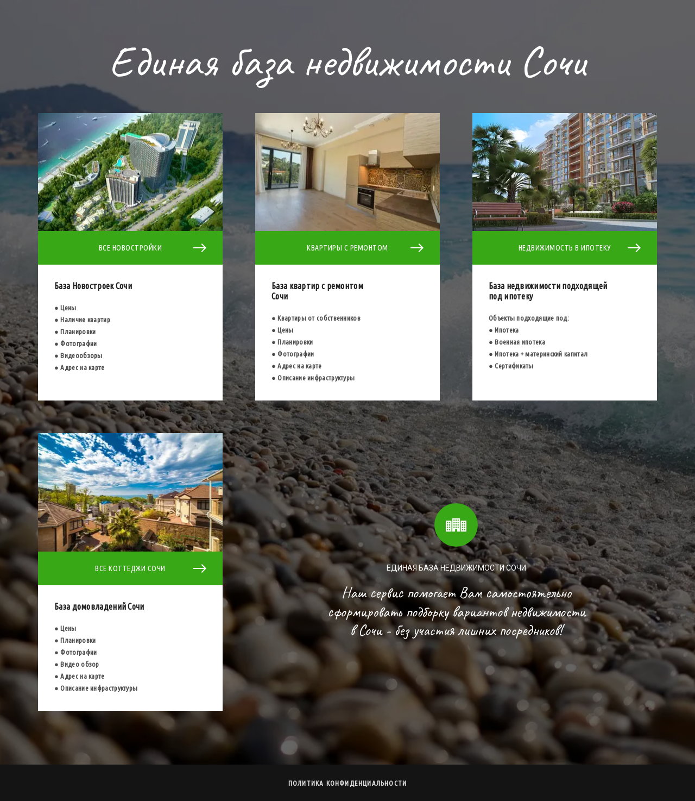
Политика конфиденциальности (347, 783)
